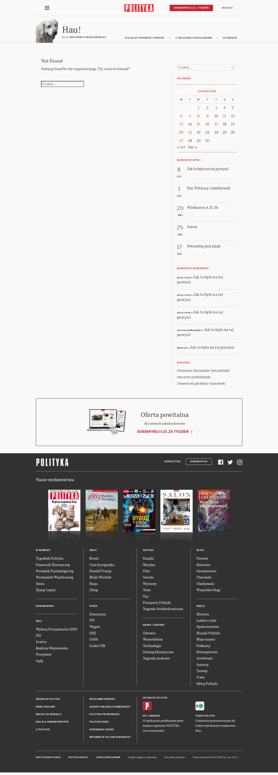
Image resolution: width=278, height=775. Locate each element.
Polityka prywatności (104, 715)
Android (154, 717)
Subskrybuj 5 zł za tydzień (163, 433)
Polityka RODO (99, 723)
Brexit (94, 559)
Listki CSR (97, 646)
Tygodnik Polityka (49, 559)
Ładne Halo (151, 758)
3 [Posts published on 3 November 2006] (216, 109)
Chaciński (204, 578)
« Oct (181, 148)
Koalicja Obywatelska (52, 649)
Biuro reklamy (45, 708)
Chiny (93, 591)
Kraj (39, 622)
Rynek (93, 607)
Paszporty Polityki (157, 603)
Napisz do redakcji (48, 715)
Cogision (141, 758)
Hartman (203, 565)
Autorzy (203, 665)
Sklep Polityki (207, 684)
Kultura (148, 551)
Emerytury (97, 615)
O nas (201, 678)
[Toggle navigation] (47, 8)
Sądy (39, 661)
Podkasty (203, 646)
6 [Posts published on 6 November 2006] (181, 117)
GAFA (93, 640)
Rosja (93, 584)
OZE (92, 634)
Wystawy (150, 584)
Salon (40, 584)
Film (146, 572)
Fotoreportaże (207, 653)
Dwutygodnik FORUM (48, 758)
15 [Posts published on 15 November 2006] (198, 125)
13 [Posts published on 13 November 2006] (181, 125)
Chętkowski (205, 584)
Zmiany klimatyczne (158, 653)
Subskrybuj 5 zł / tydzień (191, 7)
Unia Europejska (101, 565)
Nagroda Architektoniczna (163, 609)
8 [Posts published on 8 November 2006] (198, 117)
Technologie (152, 646)
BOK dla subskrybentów (52, 723)
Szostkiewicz (207, 572)
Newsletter (172, 462)
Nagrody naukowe (156, 659)
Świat (93, 551)
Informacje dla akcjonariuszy (110, 738)
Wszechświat (153, 640)
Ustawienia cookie (101, 730)
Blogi (200, 551)
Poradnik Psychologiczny (55, 572)
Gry (146, 597)
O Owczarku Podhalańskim (193, 39)
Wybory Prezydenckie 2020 (56, 630)
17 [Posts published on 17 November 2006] (216, 125)
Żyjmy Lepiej (45, 591)
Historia (203, 615)
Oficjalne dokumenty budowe (144, 39)
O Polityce (43, 730)
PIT (92, 621)
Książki (148, 559)
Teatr (147, 591)
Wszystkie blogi (208, 591)
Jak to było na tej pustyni (200, 280)
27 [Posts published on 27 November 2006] (181, 142)
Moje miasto (206, 640)
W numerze (43, 551)
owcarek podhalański (194, 378)
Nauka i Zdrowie (154, 626)
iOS (145, 717)
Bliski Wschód (100, 578)
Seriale (148, 578)
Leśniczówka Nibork (108, 758)
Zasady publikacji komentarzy (110, 708)
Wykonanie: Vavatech (174, 758)
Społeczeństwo (208, 627)
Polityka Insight (78, 758)
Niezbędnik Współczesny (55, 578)
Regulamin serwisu (102, 700)
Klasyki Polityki (208, 634)
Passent (202, 559)
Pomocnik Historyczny (53, 565)
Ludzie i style (207, 621)
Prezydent (44, 655)
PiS (38, 636)
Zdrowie (149, 634)
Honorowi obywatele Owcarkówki (203, 372)
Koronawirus (45, 607)
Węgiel (94, 627)
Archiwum (205, 659)
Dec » (192, 148)
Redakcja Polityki (48, 700)
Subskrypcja (198, 462)
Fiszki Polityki (205, 717)
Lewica (41, 642)
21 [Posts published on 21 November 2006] (190, 134)
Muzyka (149, 565)
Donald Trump (100, 572)
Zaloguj (227, 7)
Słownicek (230, 39)
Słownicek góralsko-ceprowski (201, 385)
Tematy (202, 672)
